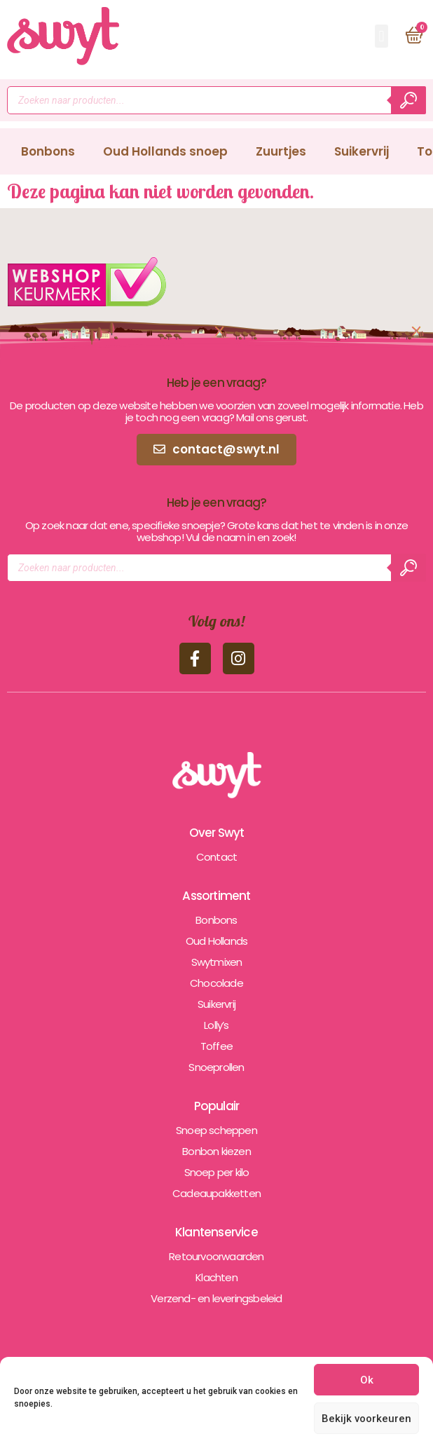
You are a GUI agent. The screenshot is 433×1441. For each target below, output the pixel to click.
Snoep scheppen (216, 1130)
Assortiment (216, 896)
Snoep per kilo (216, 1172)
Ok (366, 1380)
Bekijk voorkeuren (366, 1418)
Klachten (216, 1277)
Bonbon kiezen (216, 1151)
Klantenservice (216, 1232)
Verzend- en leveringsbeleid (216, 1298)
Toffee (216, 1046)
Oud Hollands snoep (165, 151)
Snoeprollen (216, 1067)
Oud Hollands (216, 941)
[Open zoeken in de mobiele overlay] (216, 100)
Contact (216, 856)
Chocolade (216, 983)
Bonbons (48, 151)
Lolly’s (216, 1025)
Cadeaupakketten (216, 1193)
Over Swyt (217, 833)
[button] (381, 36)
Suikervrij (361, 151)
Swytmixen (216, 962)
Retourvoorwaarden (216, 1256)
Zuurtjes (281, 151)
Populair (217, 1106)
